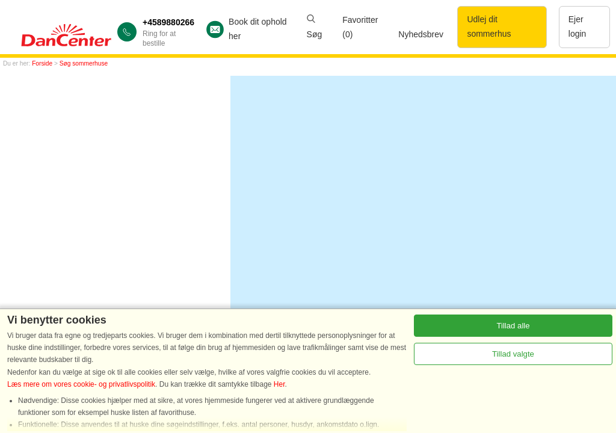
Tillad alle (512, 325)
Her (279, 384)
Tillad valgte (513, 353)
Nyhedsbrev (420, 34)
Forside (42, 63)
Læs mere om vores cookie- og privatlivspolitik (81, 384)
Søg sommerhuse (84, 63)
